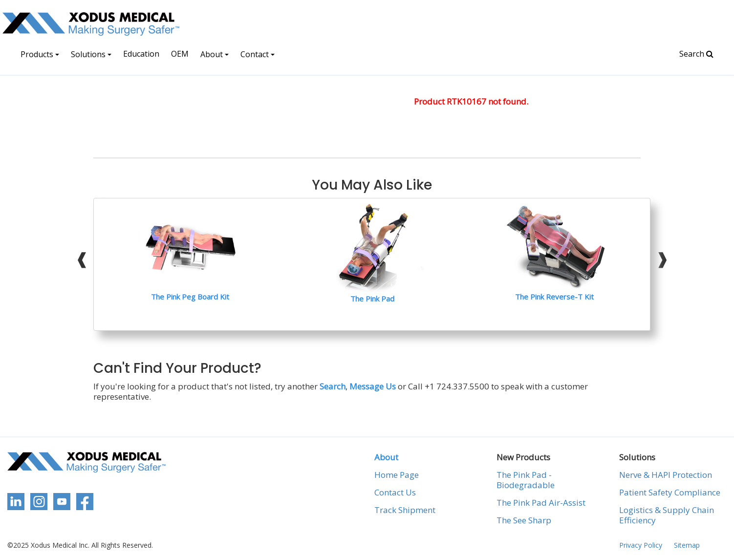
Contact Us (395, 492)
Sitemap (687, 545)
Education (141, 53)
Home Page (396, 475)
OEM (180, 53)
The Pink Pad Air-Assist (541, 502)
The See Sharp (524, 520)
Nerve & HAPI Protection (665, 475)
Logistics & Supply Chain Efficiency (666, 515)
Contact (257, 54)
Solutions (91, 54)
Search (696, 53)
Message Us (372, 386)
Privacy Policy (640, 545)
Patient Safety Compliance (669, 492)
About (214, 54)
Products (40, 54)
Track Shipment (404, 510)
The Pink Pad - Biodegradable (526, 480)
